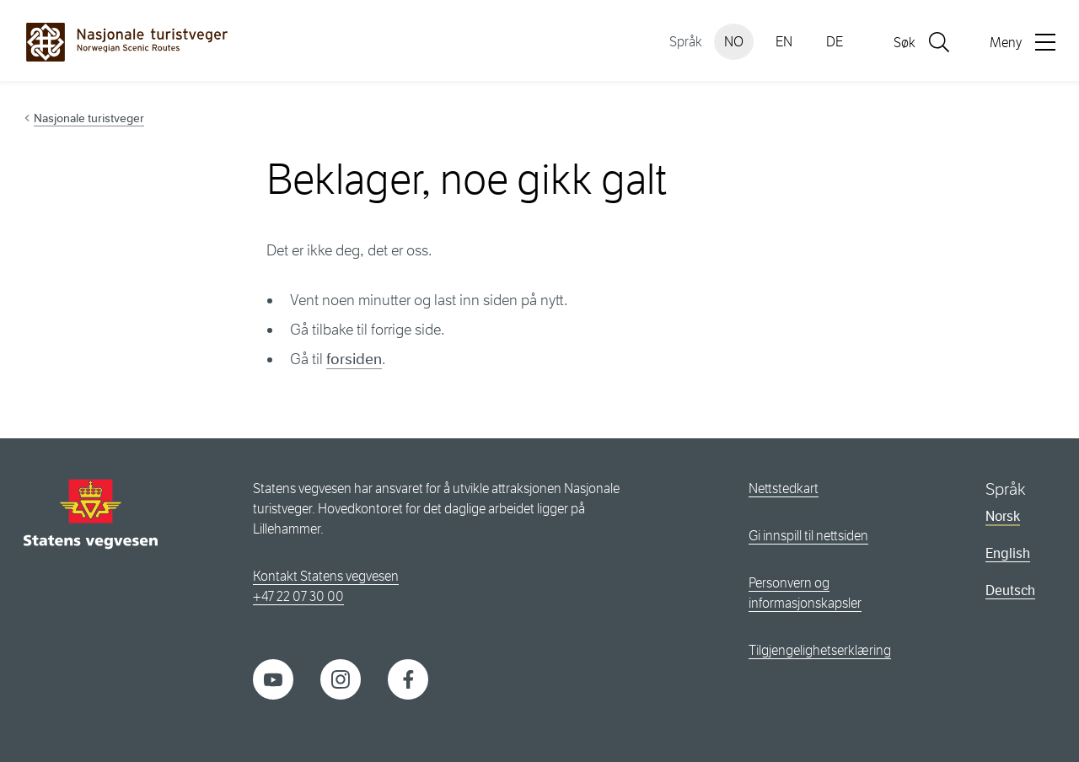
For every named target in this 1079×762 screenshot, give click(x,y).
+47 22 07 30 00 (298, 596)
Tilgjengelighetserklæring (820, 650)
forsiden (354, 359)
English (1007, 553)
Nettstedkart (784, 488)
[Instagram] (340, 678)
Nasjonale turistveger (89, 118)
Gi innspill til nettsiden (808, 536)
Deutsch (1010, 590)
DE (834, 42)
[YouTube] (273, 678)
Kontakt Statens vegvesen (326, 576)
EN (784, 42)
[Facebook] (408, 678)
